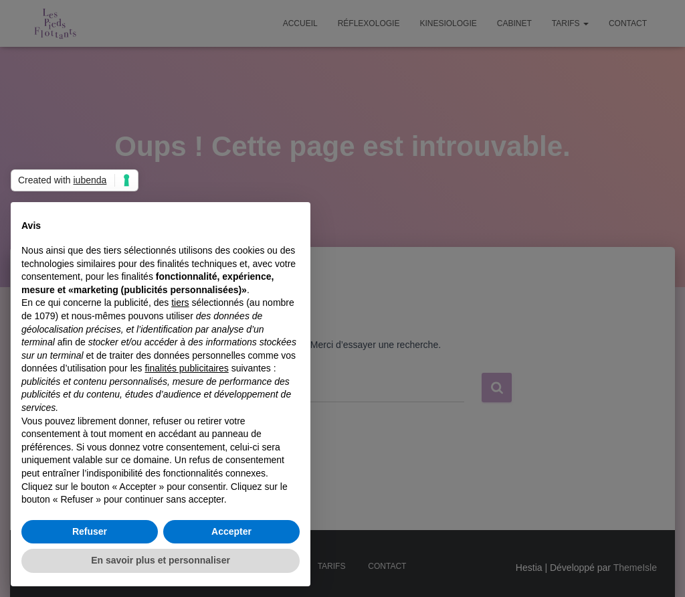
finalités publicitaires (186, 368)
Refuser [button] (89, 531)
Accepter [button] (231, 531)
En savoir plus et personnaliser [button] (160, 560)
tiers (180, 302)
